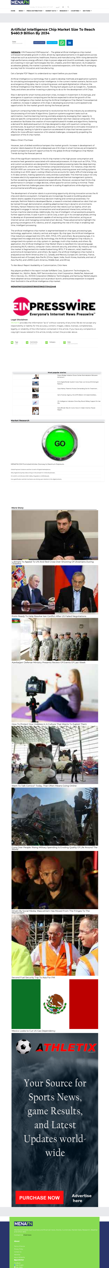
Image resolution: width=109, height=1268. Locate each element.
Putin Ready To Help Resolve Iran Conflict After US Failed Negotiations (49, 615)
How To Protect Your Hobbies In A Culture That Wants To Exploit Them (49, 722)
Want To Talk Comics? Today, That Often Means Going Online (44, 784)
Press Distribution (34, 11)
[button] (63, 7)
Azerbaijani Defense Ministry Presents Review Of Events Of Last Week (48, 661)
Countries (75, 11)
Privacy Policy (18, 1245)
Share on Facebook (39, 42)
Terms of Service (19, 1242)
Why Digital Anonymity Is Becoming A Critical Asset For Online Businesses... (33, 472)
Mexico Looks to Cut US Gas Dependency (33, 1027)
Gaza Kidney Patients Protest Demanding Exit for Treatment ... (77, 388)
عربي (58, 7)
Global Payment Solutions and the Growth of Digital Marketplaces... (31, 469)
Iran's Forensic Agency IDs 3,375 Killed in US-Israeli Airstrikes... (77, 395)
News (21, 11)
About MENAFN (19, 1253)
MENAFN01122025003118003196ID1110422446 (33, 286)
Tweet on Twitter (52, 42)
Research (63, 11)
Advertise (17, 1251)
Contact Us (17, 1248)
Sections (86, 11)
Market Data (51, 11)
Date (14, 42)
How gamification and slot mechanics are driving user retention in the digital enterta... (36, 479)
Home (13, 11)
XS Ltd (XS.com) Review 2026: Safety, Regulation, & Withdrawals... (30, 476)
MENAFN (15, 52)
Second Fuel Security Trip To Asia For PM (33, 974)
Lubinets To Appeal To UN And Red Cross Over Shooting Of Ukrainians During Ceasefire (52, 562)
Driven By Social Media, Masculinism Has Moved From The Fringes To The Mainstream (51, 909)
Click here (27, 1231)
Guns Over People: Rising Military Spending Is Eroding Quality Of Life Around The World (54, 846)
